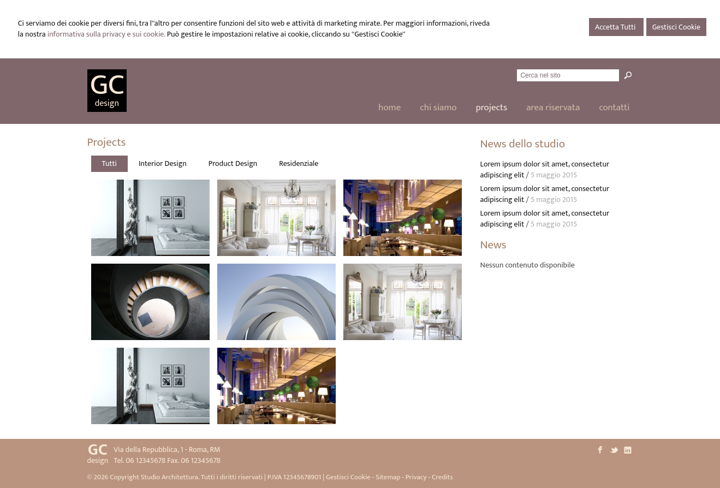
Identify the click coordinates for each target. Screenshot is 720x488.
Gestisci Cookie (676, 27)
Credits (442, 477)
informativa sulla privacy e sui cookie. (106, 34)
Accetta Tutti (616, 27)
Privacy (416, 477)
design (107, 103)
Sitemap (388, 477)
